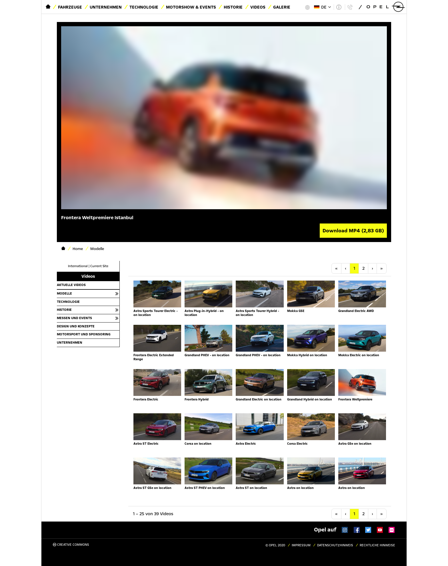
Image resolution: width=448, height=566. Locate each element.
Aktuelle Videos (71, 285)
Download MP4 (353, 230)
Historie (233, 7)
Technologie (143, 7)
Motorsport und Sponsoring (84, 334)
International (78, 266)
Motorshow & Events (191, 7)
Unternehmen (106, 7)
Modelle (64, 293)
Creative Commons (71, 545)
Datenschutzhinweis (335, 545)
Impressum (301, 545)
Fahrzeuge (70, 7)
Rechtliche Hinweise (377, 545)
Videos (257, 7)
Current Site (99, 266)
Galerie (281, 7)
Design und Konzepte (76, 326)
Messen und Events (74, 318)
